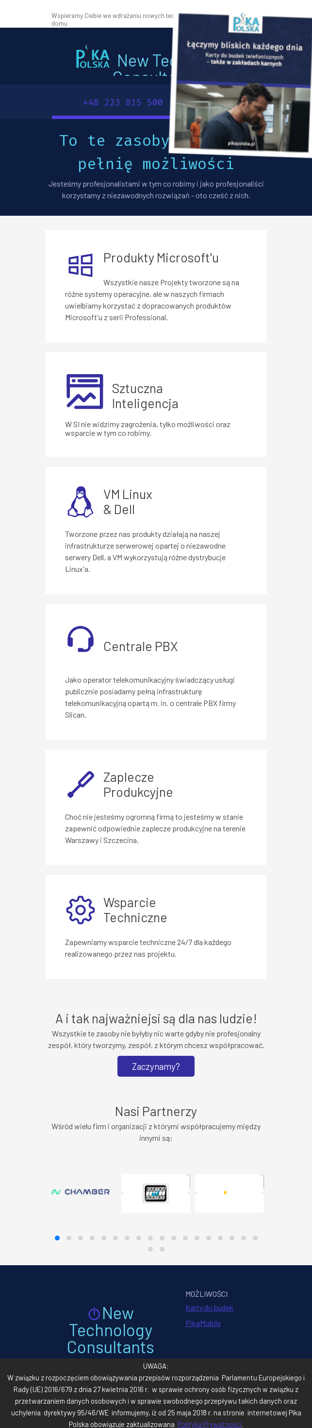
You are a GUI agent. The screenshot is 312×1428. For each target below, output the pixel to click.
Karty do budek (209, 1307)
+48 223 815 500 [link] (123, 102)
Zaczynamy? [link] (156, 1066)
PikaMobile (203, 1322)
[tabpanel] (154, 19)
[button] (57, 1238)
